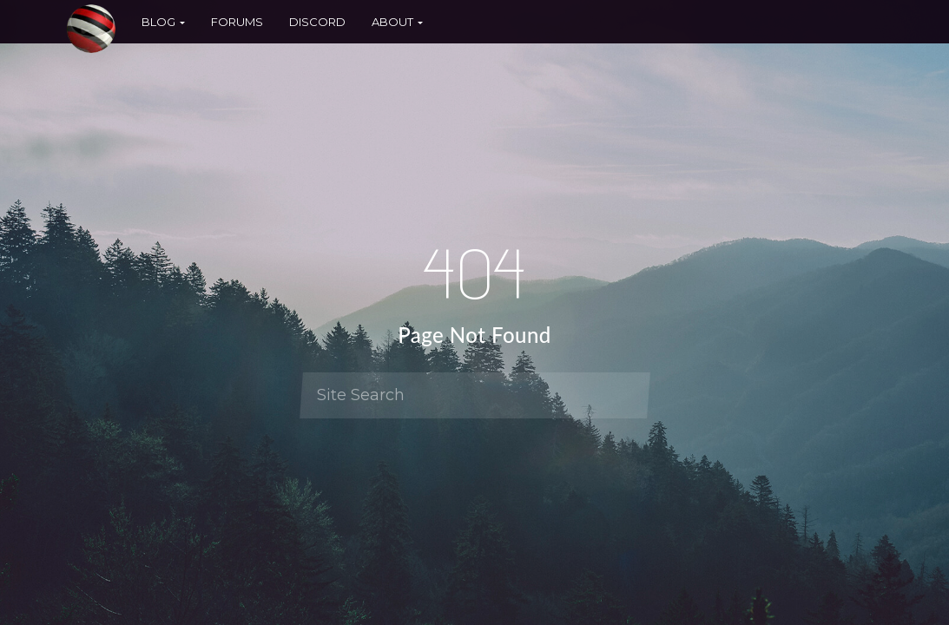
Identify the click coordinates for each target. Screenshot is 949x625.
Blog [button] (163, 22)
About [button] (397, 22)
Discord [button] (317, 22)
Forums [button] (237, 22)
